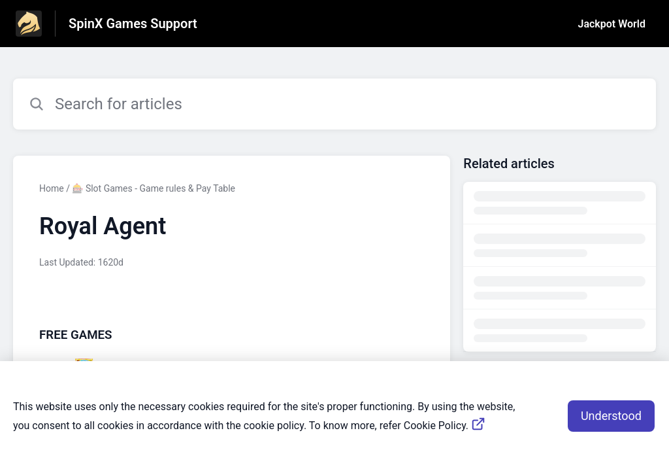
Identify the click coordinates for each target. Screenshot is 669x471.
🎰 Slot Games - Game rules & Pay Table (153, 188)
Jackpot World (611, 24)
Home (51, 188)
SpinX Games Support (133, 23)
